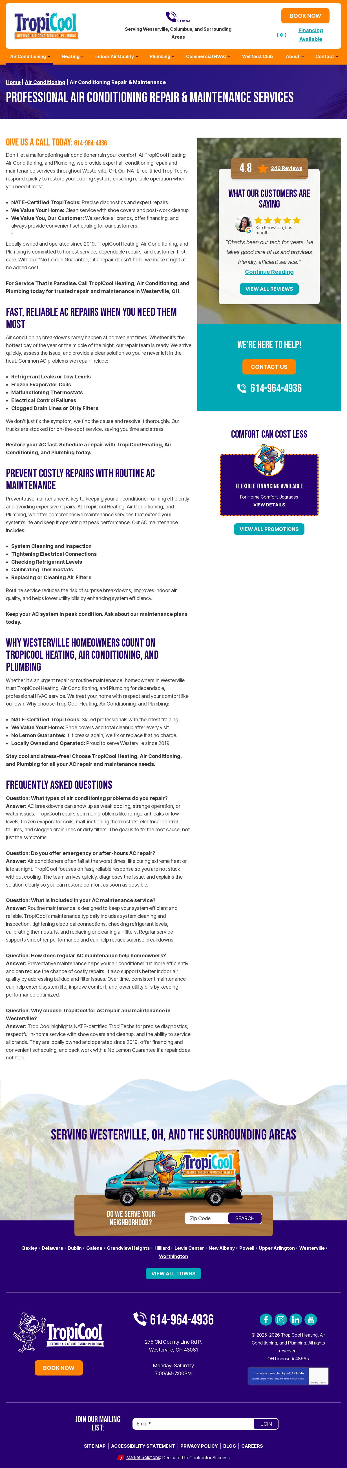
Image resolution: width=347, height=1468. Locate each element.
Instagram (281, 1317)
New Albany (243, 1246)
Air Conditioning (45, 80)
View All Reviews (269, 287)
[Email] (205, 1421)
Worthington (189, 1254)
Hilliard (178, 1246)
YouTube (310, 1317)
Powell (270, 1246)
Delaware (57, 1246)
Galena (103, 1246)
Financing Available (311, 34)
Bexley (32, 1246)
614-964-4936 (178, 16)
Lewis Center (207, 1246)
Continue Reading (269, 270)
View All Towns (173, 1271)
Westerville (156, 1254)
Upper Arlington (303, 1246)
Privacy (314, 1380)
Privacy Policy (273, 1376)
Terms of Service (291, 1376)
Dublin (82, 1246)
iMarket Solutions (143, 1454)
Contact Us (269, 365)
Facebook (266, 1317)
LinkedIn (295, 1317)
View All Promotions (269, 527)
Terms (323, 1380)
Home (13, 80)
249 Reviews (286, 166)
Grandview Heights (140, 1246)
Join (266, 1421)
